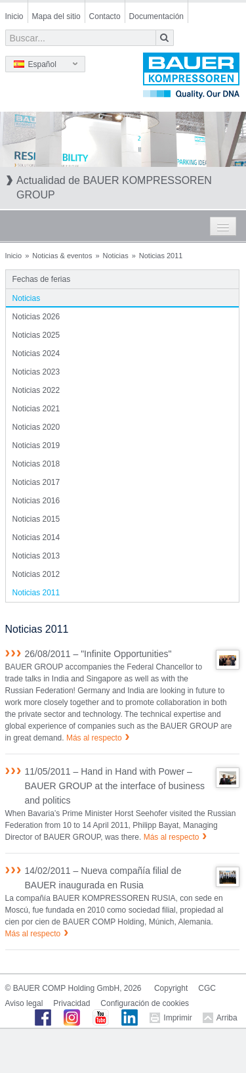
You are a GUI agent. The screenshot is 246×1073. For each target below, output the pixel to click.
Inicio (14, 16)
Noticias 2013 (36, 555)
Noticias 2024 (36, 353)
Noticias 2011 (36, 592)
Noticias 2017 (36, 482)
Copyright (171, 988)
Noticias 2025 (36, 335)
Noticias (116, 256)
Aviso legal (24, 1003)
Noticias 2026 (36, 316)
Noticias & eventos (62, 256)
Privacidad (71, 1003)
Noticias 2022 (36, 390)
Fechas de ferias (41, 279)
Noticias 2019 (36, 445)
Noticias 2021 (36, 408)
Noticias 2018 (36, 463)
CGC (207, 988)
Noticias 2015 (36, 519)
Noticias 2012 (36, 574)
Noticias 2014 (36, 537)
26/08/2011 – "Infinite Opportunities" (98, 654)
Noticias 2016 (36, 500)
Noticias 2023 (36, 372)
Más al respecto (94, 737)
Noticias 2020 (36, 427)
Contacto (105, 16)
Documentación (156, 16)
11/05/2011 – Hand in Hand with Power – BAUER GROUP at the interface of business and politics (115, 786)
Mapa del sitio (56, 16)
